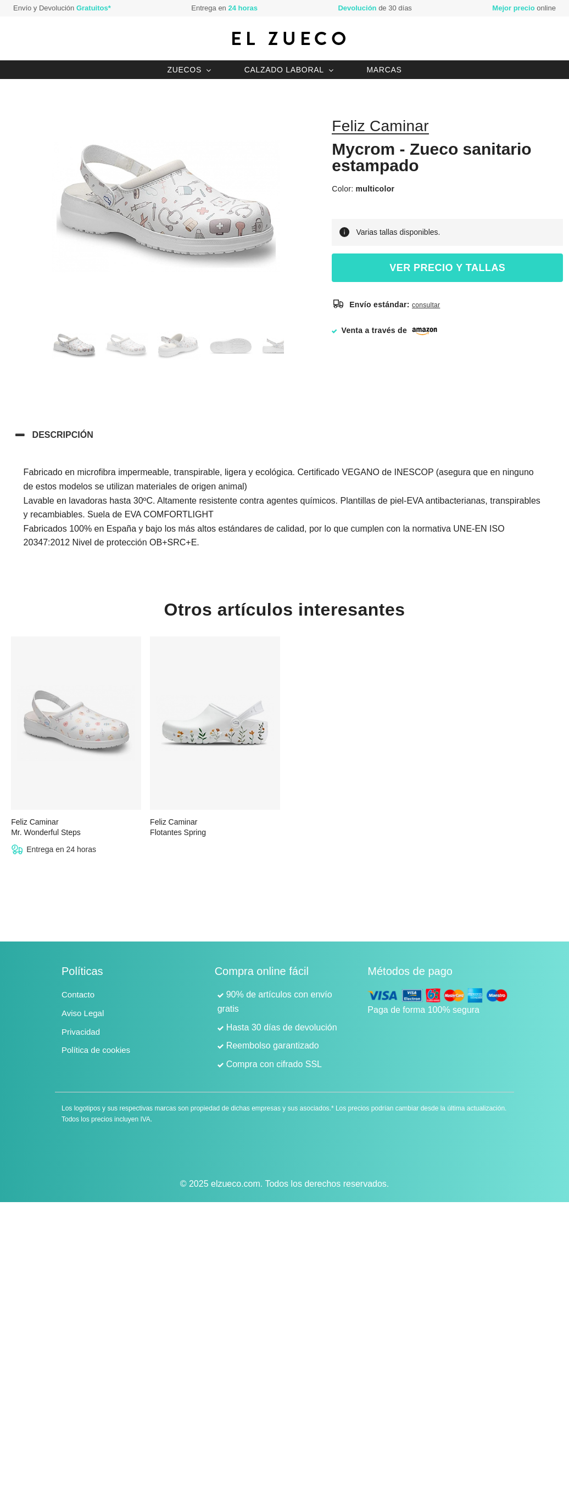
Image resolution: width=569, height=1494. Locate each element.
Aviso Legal (83, 1013)
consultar (426, 305)
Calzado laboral (284, 69)
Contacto (78, 994)
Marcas (383, 69)
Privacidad (81, 1031)
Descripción (62, 434)
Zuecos (184, 69)
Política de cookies (96, 1050)
